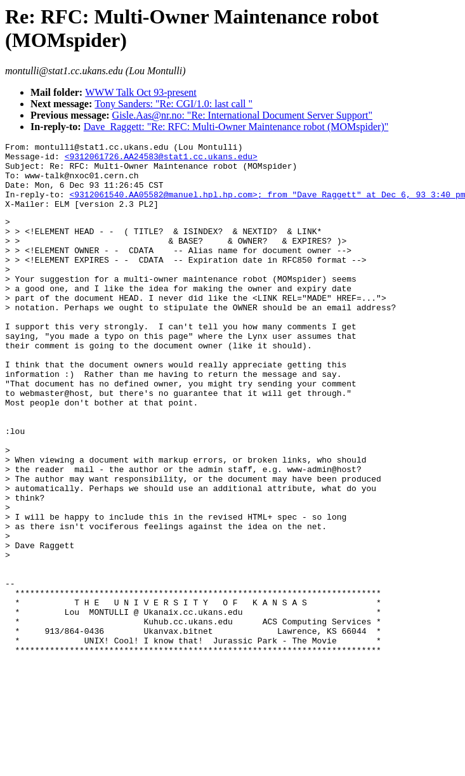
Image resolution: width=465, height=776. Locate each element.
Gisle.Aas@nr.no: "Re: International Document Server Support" (242, 115)
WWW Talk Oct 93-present (141, 92)
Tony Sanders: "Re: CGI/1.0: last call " (173, 103)
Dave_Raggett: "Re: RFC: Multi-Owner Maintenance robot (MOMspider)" (236, 126)
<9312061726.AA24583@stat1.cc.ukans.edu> (161, 160)
